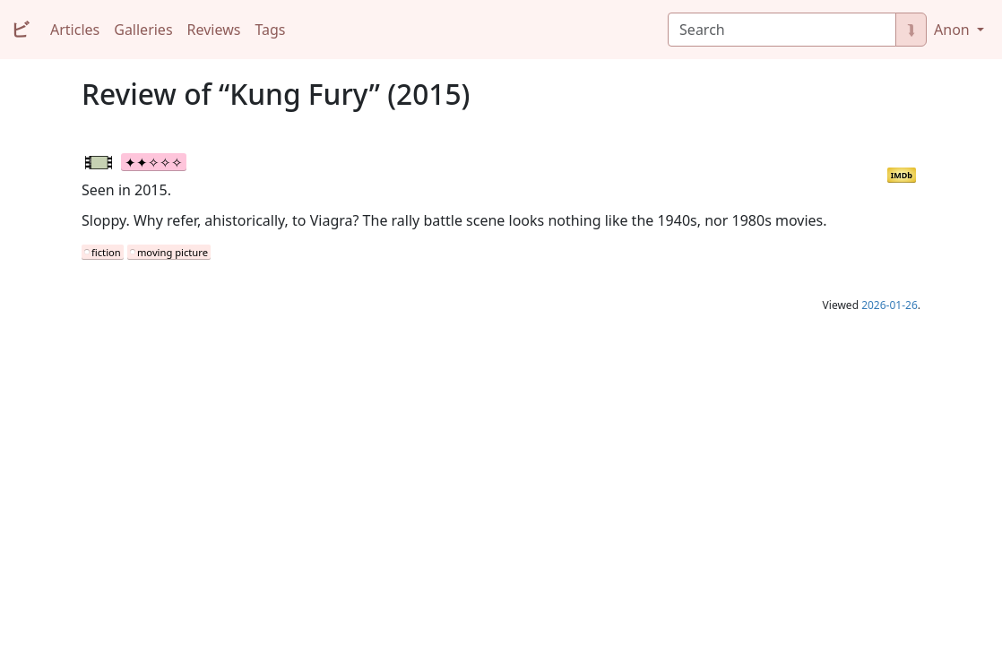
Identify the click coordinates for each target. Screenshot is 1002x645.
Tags (270, 29)
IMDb (901, 175)
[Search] (782, 30)
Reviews (214, 29)
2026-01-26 (889, 305)
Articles (74, 29)
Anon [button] (953, 29)
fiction (106, 252)
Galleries (143, 29)
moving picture (172, 252)
